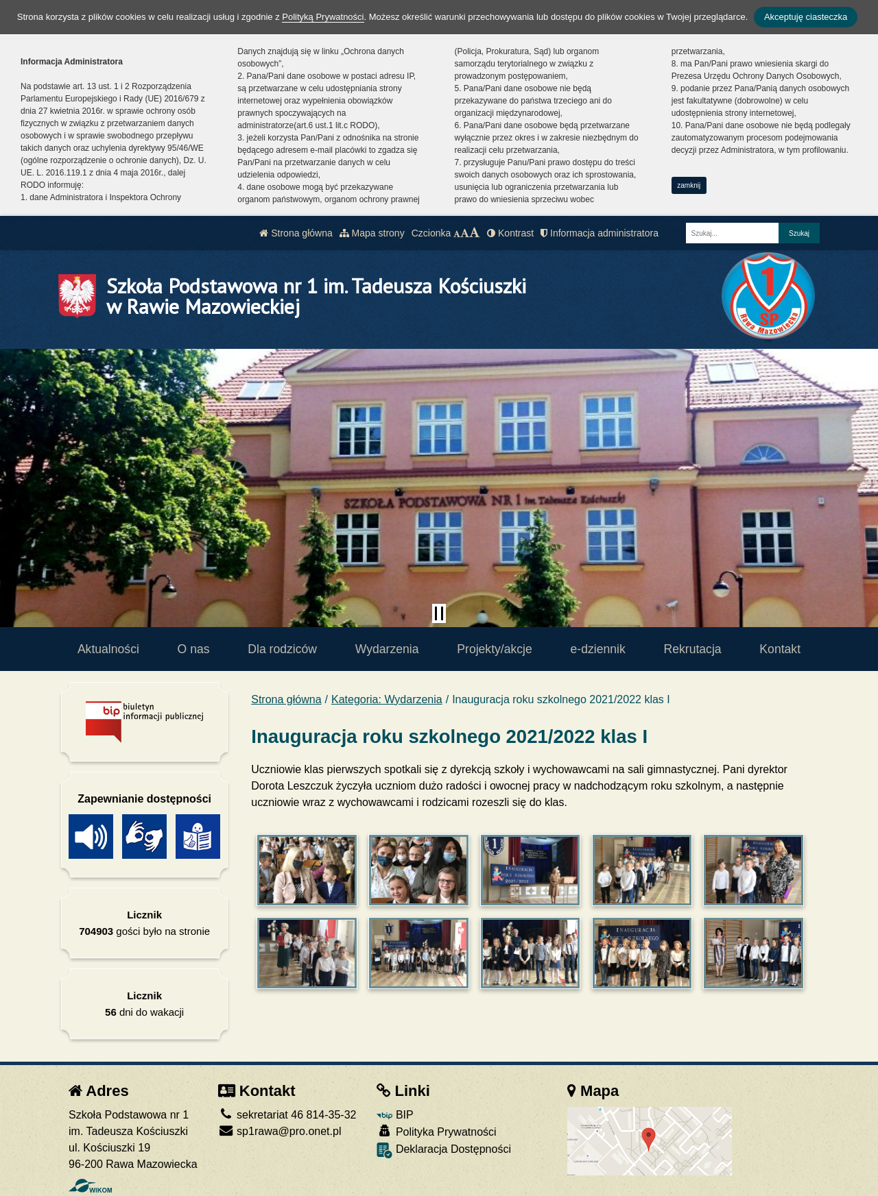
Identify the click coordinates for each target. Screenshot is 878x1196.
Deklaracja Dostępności (444, 1150)
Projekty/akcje (494, 649)
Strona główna (295, 233)
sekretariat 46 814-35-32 (287, 1115)
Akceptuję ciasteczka (805, 17)
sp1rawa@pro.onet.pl (280, 1131)
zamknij (688, 185)
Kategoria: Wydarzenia (386, 699)
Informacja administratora (599, 233)
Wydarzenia (387, 649)
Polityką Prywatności (323, 17)
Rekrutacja (693, 649)
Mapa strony (372, 233)
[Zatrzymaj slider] (439, 613)
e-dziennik (598, 649)
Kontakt (779, 649)
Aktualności (108, 649)
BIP (395, 1115)
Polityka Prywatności (436, 1131)
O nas (194, 649)
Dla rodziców (282, 649)
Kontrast (510, 233)
